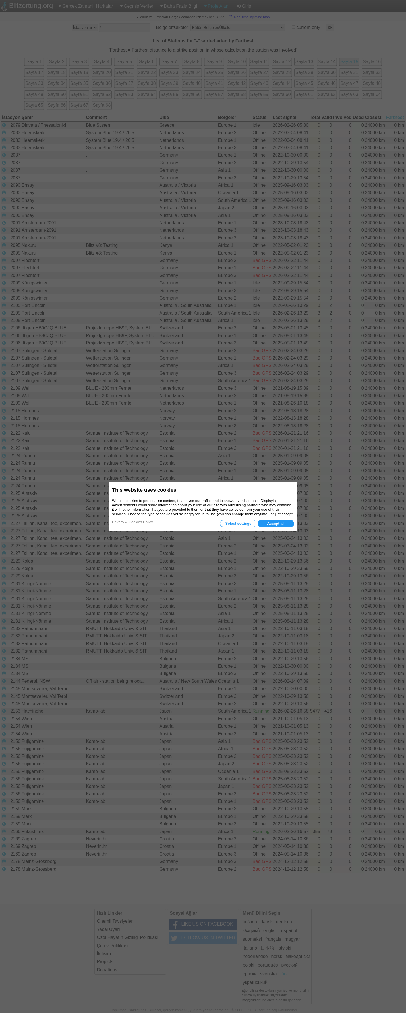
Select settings (238, 523)
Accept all (275, 523)
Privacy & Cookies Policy (132, 522)
